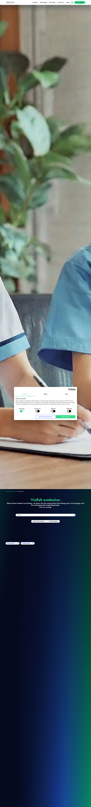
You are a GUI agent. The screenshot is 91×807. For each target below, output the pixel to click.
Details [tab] (45, 394)
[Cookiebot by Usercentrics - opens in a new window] (69, 390)
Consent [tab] (24, 394)
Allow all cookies (65, 416)
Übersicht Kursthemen (39, 521)
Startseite (8, 491)
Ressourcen (13, 491)
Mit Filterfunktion (53, 521)
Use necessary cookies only (45, 416)
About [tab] (66, 394)
